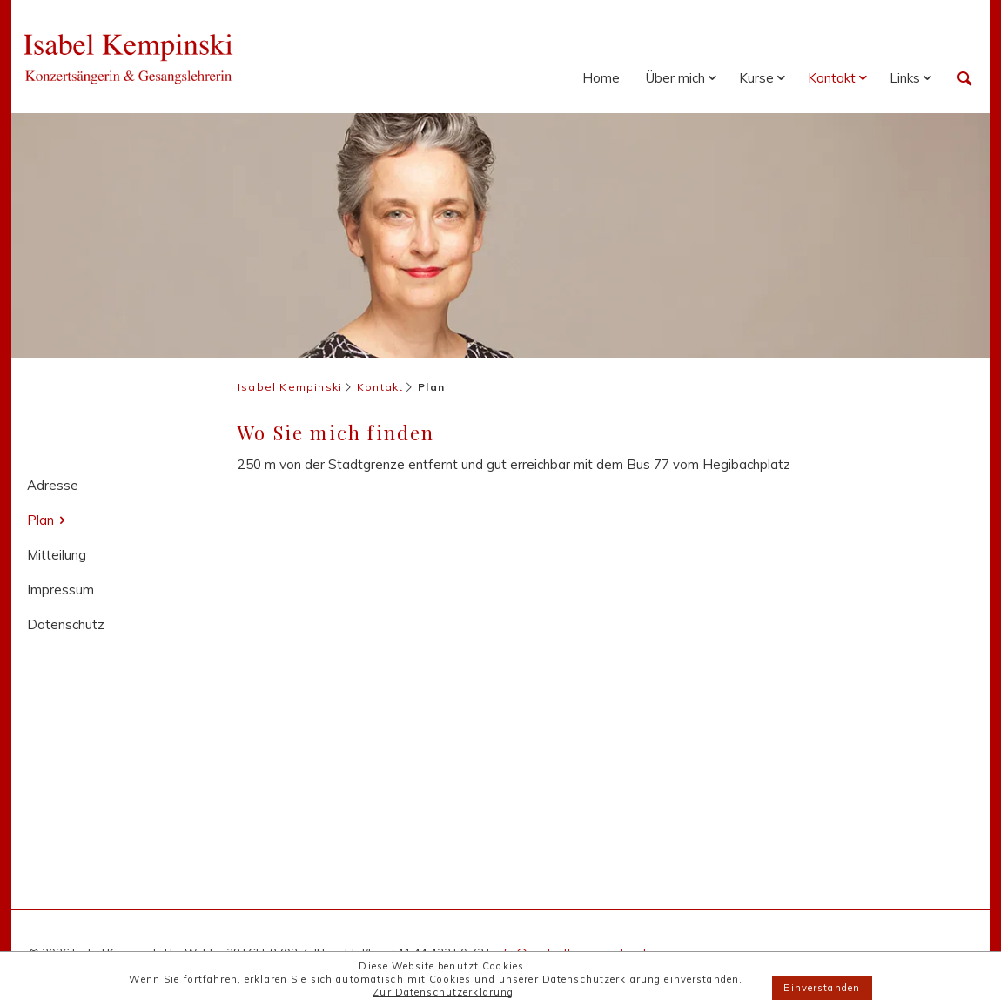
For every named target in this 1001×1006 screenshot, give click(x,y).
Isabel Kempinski (290, 386)
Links (905, 78)
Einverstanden (821, 988)
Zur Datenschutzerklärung (443, 992)
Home (601, 78)
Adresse (52, 485)
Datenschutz (65, 624)
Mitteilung (56, 555)
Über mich (675, 78)
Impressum (60, 589)
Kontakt (832, 78)
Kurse (756, 78)
